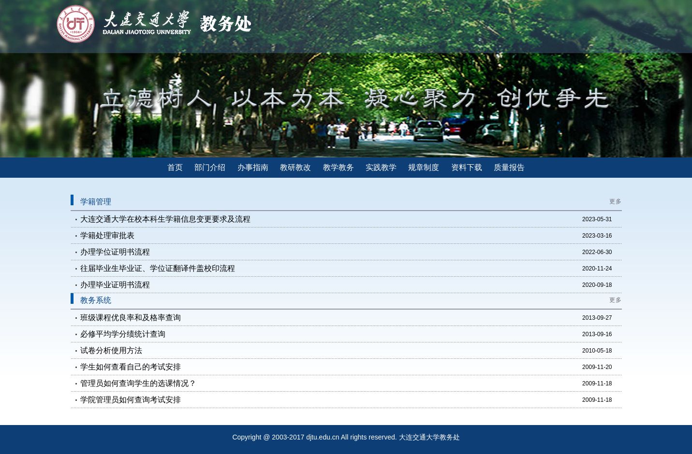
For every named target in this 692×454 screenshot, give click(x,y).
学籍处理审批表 (107, 235)
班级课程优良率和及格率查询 (130, 317)
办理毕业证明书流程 (115, 285)
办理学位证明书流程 (115, 252)
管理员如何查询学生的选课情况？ (138, 383)
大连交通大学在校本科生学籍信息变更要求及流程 (165, 219)
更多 (615, 201)
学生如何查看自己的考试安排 (130, 367)
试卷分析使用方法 (111, 350)
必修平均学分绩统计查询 (122, 334)
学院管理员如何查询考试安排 (130, 400)
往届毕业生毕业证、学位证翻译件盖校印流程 (157, 268)
